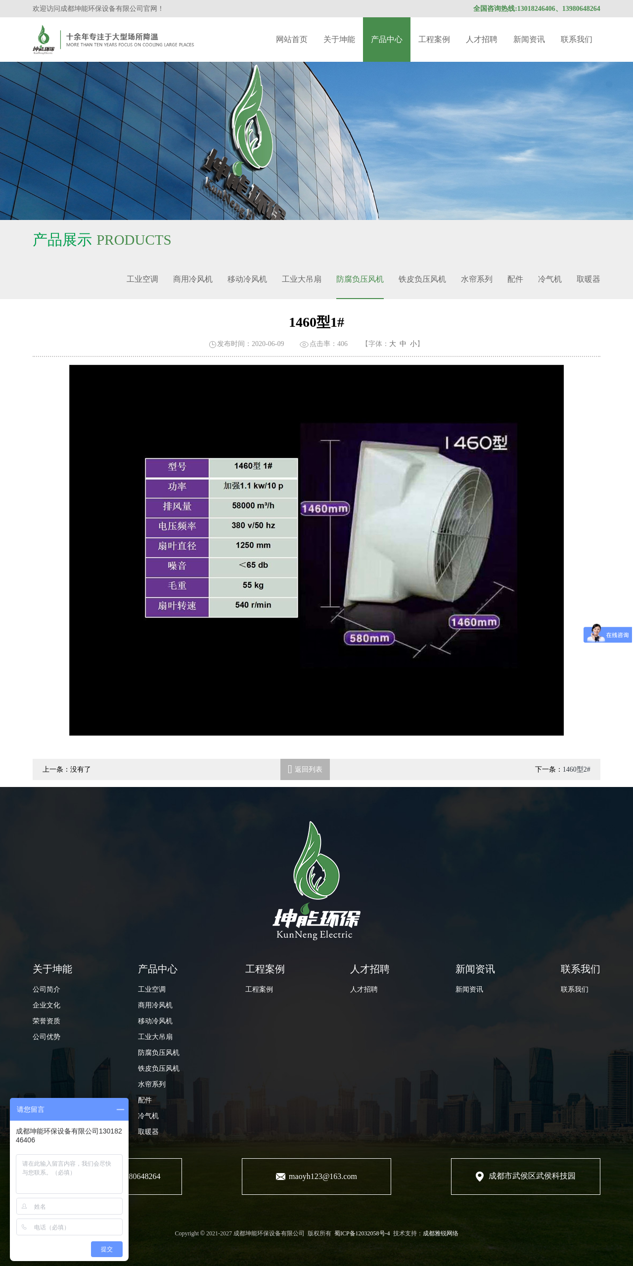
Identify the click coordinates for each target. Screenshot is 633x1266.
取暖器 (588, 279)
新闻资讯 (529, 39)
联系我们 (576, 39)
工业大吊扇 (301, 279)
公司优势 (46, 1037)
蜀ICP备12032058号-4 (362, 1233)
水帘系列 (477, 279)
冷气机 (550, 279)
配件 (515, 279)
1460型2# (576, 769)
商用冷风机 (193, 279)
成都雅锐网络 (440, 1233)
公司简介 (46, 989)
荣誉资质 (46, 1021)
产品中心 (387, 39)
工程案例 (434, 39)
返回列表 (305, 769)
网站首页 (292, 39)
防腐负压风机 (360, 279)
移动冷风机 (247, 279)
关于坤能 (339, 39)
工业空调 (142, 279)
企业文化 (46, 1005)
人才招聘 (481, 39)
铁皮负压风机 (422, 279)
